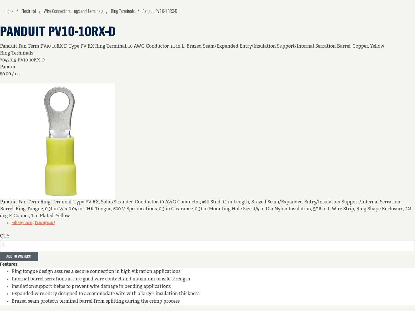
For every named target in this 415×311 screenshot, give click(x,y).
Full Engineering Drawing (33, 223)
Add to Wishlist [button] (19, 256)
